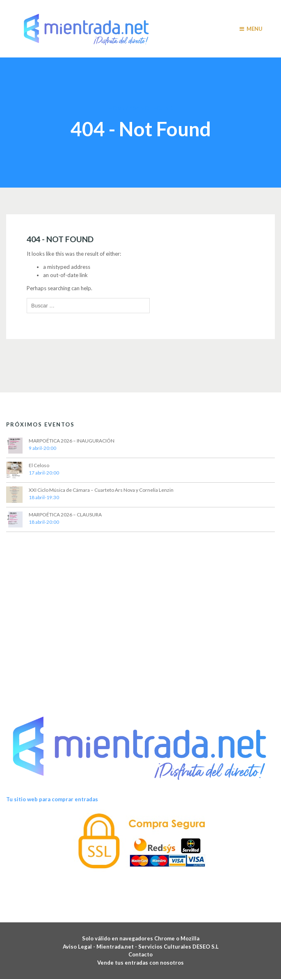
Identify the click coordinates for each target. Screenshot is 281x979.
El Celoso (39, 465)
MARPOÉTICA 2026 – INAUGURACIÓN (71, 441)
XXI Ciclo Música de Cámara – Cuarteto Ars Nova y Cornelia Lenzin (101, 490)
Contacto (140, 954)
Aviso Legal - (79, 946)
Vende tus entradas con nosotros (140, 962)
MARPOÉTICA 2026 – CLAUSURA (65, 514)
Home (116, 108)
